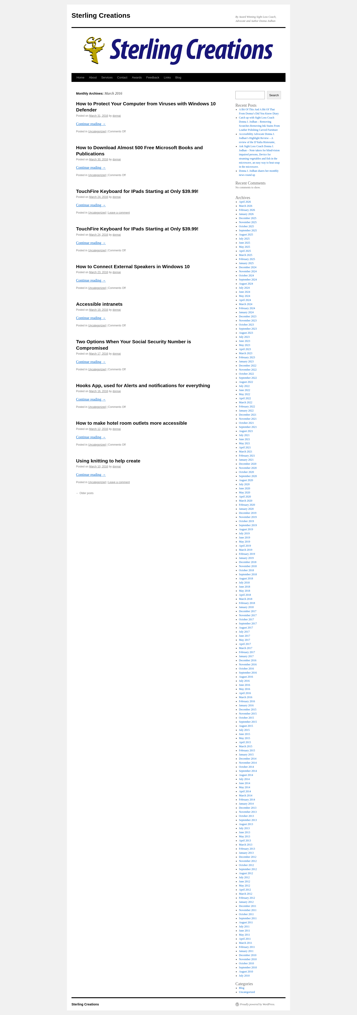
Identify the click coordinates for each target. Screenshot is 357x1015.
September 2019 (248, 525)
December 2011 (247, 906)
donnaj (116, 115)
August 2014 (246, 775)
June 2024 (244, 291)
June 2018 (244, 586)
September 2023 (248, 328)
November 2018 (248, 566)
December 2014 (247, 758)
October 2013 (246, 816)
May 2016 (244, 689)
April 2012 (245, 889)
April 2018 (245, 594)
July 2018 (244, 582)
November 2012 (248, 861)
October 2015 (246, 717)
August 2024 (246, 283)
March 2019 (245, 549)
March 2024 (245, 304)
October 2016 (246, 668)
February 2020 (247, 504)
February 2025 (247, 259)
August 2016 (246, 676)
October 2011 (246, 914)
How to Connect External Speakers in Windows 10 (133, 266)
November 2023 (248, 320)
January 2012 (246, 902)
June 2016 (244, 685)
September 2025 (248, 230)
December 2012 (247, 856)
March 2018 (245, 599)
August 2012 (246, 873)
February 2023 (247, 357)
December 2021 (247, 414)
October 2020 (246, 472)
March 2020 (245, 500)
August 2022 (246, 382)
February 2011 (247, 947)
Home (80, 77)
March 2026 (245, 205)
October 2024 (246, 275)
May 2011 (244, 934)
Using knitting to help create (108, 460)
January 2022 (246, 410)
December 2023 (247, 316)
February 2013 (247, 848)
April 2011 (245, 938)
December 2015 (247, 709)
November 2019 (248, 517)
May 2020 (244, 492)
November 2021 (248, 418)
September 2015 (248, 721)
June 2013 (244, 832)
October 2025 (246, 226)
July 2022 (244, 386)
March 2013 (245, 844)
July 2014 (244, 779)
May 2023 (244, 345)
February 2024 (247, 308)
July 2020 (244, 484)
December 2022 (247, 365)
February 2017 (247, 652)
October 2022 (246, 373)
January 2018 (246, 607)
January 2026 (246, 214)
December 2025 (247, 218)
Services (107, 77)
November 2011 (248, 910)
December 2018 (247, 562)
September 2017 (248, 623)
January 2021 (246, 459)
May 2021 (244, 443)
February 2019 (247, 553)
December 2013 (247, 807)
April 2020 (245, 496)
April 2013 (245, 840)
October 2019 (246, 521)
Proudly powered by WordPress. (257, 1004)
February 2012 (247, 897)
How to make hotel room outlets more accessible (131, 423)
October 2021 (246, 422)
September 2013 (248, 820)
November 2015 (248, 713)
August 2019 (246, 529)
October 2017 (246, 619)
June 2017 (244, 635)
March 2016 (245, 697)
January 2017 (246, 656)
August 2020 (246, 480)
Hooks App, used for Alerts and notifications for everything (143, 385)
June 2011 (244, 930)
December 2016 (247, 660)
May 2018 (244, 590)
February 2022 (247, 406)
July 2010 (244, 975)
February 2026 (247, 210)
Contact (122, 77)
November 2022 (248, 369)
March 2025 (245, 255)
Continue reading (91, 124)
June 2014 (244, 783)
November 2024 (248, 271)
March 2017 (245, 648)
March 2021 (245, 451)
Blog (178, 77)
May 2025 (244, 246)
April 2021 (245, 447)
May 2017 (244, 639)
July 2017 (244, 631)
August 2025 (246, 234)
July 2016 (244, 680)
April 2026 (245, 201)
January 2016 (246, 705)
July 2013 (244, 828)
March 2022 (245, 402)
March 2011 (245, 942)
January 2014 (246, 803)
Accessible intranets (99, 304)
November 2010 (248, 959)
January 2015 (246, 754)
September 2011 (248, 918)
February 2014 (247, 799)
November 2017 (248, 615)
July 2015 (244, 730)
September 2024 (248, 279)
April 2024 (245, 300)
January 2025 (246, 263)
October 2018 (246, 570)
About (93, 77)
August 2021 (246, 431)
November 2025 (248, 222)
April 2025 (245, 250)
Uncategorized (97, 131)
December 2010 (247, 955)
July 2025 (244, 238)
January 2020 (246, 508)
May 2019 (244, 541)
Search (274, 95)
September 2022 (248, 377)
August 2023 (246, 332)
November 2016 (248, 664)
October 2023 (246, 324)
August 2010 (246, 971)
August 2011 (246, 922)
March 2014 (245, 795)
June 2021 (244, 439)
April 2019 (245, 545)
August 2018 (246, 578)
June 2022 (244, 390)
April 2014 (245, 791)
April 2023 (245, 349)
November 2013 (248, 811)
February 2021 (247, 455)
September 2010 (248, 967)
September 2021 (248, 427)
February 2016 (247, 701)
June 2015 (244, 734)
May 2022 (244, 394)
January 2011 (246, 951)
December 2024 (247, 267)
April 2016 (245, 693)
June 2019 (244, 537)
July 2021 (244, 435)
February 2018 (247, 603)
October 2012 (246, 865)
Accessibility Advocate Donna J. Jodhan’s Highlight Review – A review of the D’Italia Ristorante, (257, 138)
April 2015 (245, 742)
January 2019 (246, 558)
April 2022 (245, 398)
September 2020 (248, 476)
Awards (137, 77)
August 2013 (246, 824)
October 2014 (246, 766)
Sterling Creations (100, 15)
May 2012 (244, 885)
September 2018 (248, 574)
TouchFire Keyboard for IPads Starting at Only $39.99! (137, 191)
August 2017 (246, 627)
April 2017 (245, 644)
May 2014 (244, 787)
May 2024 (244, 296)
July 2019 (244, 533)
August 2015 (246, 725)
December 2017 (247, 611)
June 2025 (244, 242)
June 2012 (244, 881)
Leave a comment (119, 212)
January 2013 (246, 852)
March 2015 (245, 746)
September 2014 (248, 771)
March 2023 (245, 353)
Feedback (152, 77)
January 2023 (246, 361)
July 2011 (244, 926)
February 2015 (247, 750)
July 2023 (244, 336)
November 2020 (248, 468)
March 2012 (245, 893)
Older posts (85, 493)
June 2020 (244, 488)
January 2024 (246, 312)
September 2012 (248, 869)
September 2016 (248, 672)
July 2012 (244, 877)
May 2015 (244, 738)
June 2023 (244, 341)
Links (167, 77)
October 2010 (246, 963)
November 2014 (248, 762)
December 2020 (247, 463)
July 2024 (244, 287)
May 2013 (244, 836)
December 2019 (247, 513)
